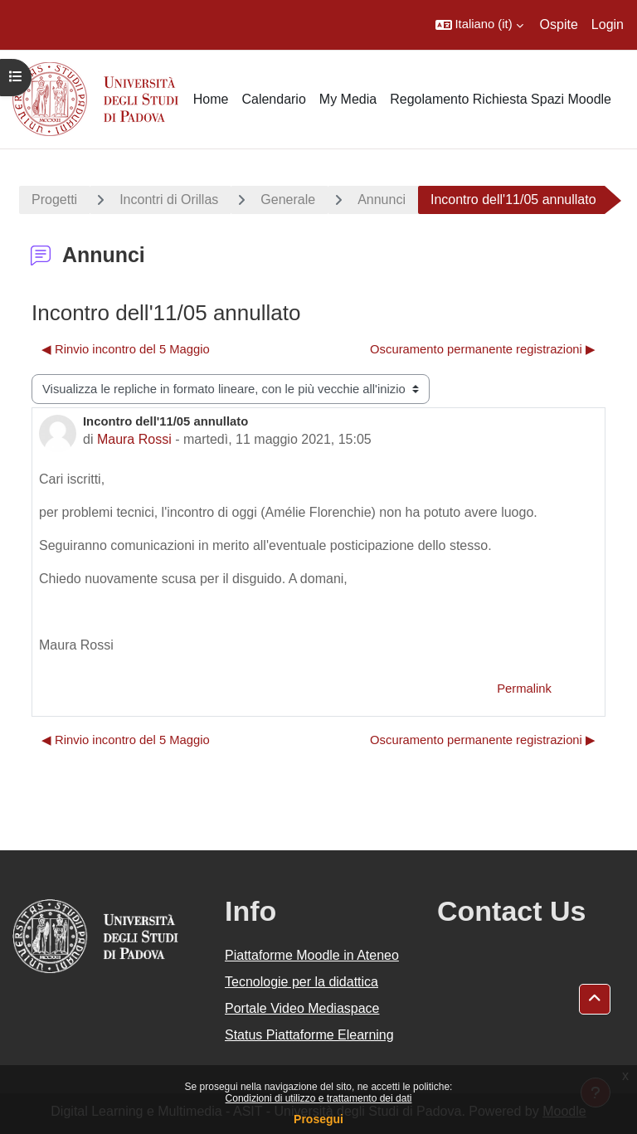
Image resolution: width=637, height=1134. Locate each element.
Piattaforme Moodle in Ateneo (312, 955)
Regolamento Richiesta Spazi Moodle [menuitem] (500, 99)
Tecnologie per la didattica (301, 982)
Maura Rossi (134, 439)
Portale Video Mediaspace (302, 1008)
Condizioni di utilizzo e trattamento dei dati (319, 1098)
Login (607, 24)
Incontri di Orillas (168, 199)
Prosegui (318, 1119)
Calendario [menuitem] (273, 99)
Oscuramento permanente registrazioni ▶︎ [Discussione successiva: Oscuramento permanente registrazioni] (483, 349)
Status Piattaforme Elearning (309, 1035)
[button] (479, 25)
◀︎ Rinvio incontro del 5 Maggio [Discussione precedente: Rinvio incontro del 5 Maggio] (125, 349)
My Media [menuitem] (348, 99)
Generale (287, 199)
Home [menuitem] (211, 99)
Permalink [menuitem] (524, 688)
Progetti (54, 199)
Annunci (381, 199)
